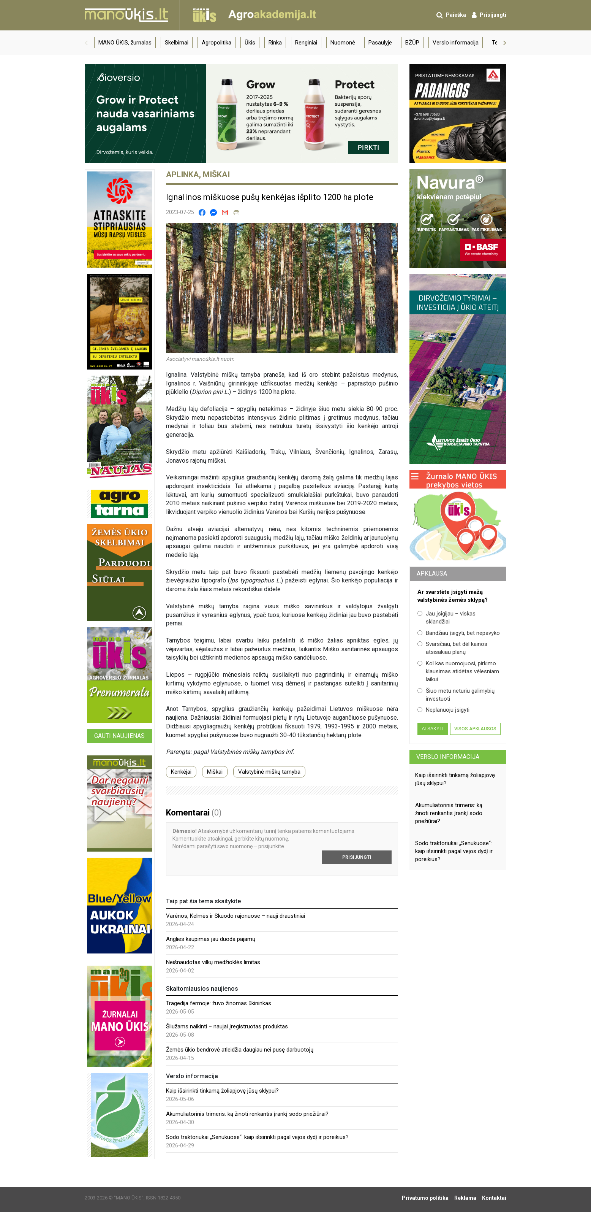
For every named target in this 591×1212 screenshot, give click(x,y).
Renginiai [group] (306, 42)
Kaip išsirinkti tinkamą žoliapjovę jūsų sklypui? (222, 1090)
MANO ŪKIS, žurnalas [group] (125, 42)
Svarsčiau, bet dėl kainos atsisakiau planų (452, 648)
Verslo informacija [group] (456, 42)
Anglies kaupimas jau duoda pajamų (210, 939)
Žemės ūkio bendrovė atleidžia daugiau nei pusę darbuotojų (239, 1049)
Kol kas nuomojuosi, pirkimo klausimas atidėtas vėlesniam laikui (458, 671)
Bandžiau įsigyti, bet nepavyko (458, 633)
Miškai (215, 771)
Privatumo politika (425, 1198)
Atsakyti (432, 728)
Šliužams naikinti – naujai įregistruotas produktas (227, 1026)
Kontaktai (494, 1198)
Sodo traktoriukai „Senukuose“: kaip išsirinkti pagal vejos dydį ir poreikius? (257, 1137)
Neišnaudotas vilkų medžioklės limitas (213, 962)
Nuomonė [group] (342, 42)
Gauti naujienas (119, 735)
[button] (86, 42)
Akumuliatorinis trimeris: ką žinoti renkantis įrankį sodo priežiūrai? (247, 1113)
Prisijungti (356, 857)
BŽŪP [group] (412, 42)
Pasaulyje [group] (380, 42)
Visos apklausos (475, 728)
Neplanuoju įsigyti (443, 709)
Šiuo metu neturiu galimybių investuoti (456, 694)
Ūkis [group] (250, 42)
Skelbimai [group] (176, 42)
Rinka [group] (275, 42)
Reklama (465, 1198)
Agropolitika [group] (216, 42)
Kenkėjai (181, 771)
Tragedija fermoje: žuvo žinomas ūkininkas (218, 1003)
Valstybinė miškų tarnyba (269, 771)
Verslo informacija (447, 756)
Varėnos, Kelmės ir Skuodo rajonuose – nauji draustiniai (235, 915)
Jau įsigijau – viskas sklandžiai (446, 617)
